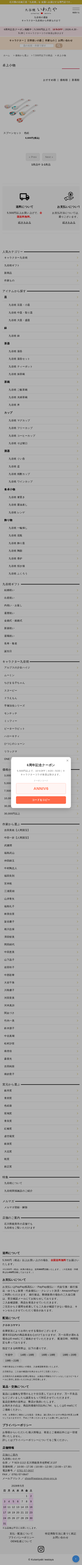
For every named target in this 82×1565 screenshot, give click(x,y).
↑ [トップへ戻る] (76, 1559)
